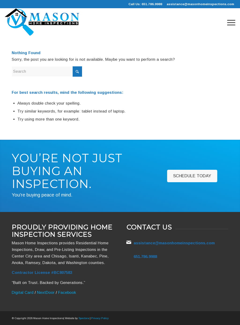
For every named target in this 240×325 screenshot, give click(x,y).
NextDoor (46, 292)
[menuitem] (229, 22)
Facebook (67, 292)
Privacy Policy (100, 318)
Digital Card (23, 292)
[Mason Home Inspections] (42, 22)
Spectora (84, 318)
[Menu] (229, 22)
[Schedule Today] (192, 176)
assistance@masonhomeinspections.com (200, 4)
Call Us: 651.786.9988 (145, 4)
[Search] (47, 71)
